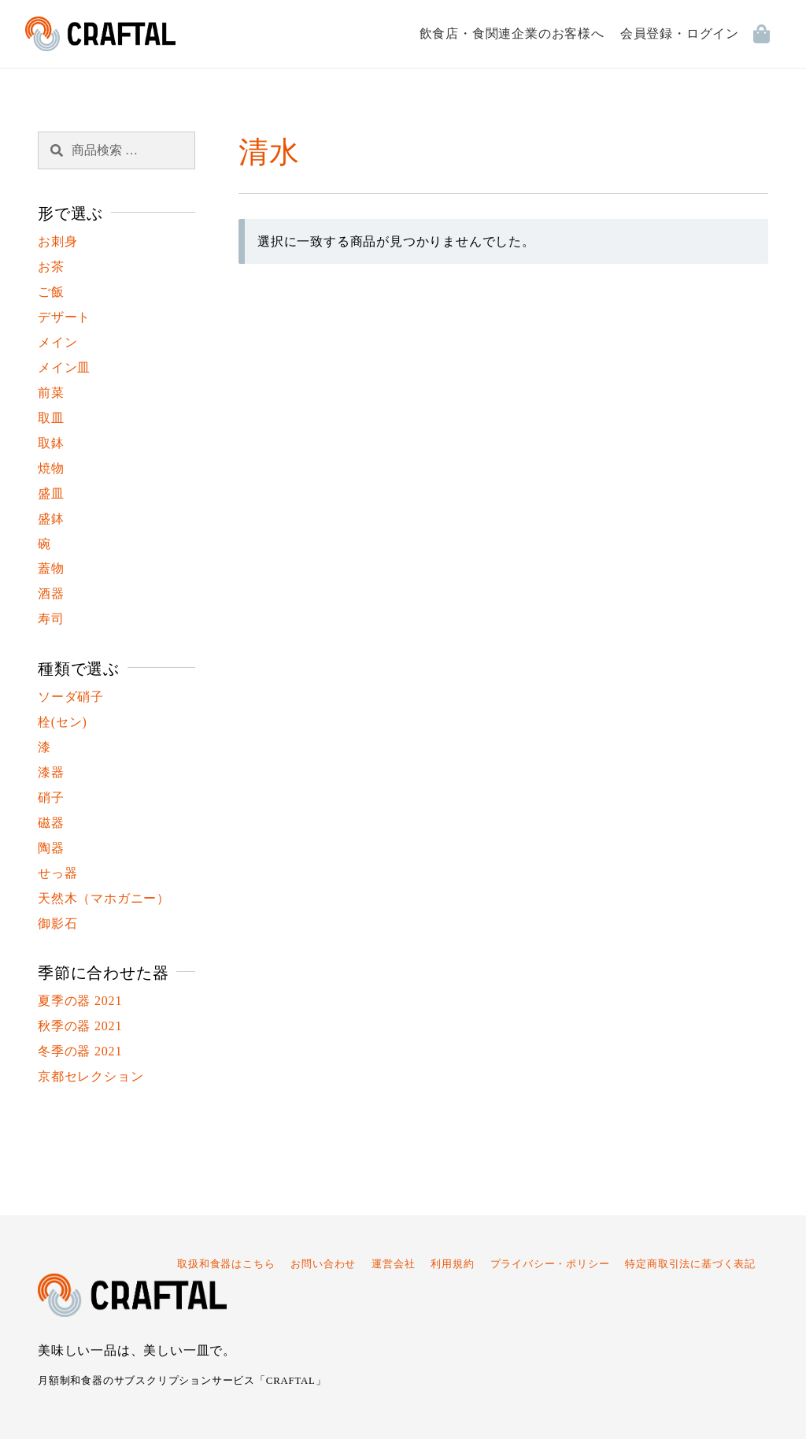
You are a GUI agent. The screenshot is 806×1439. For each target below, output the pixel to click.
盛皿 (51, 493)
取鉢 (51, 443)
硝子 (51, 797)
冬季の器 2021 (80, 1051)
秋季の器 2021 (80, 1026)
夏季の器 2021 (80, 1000)
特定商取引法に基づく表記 (690, 1264)
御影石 (57, 923)
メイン (57, 342)
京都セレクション (90, 1076)
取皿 (51, 418)
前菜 (51, 392)
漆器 (51, 772)
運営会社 (393, 1264)
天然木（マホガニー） (104, 898)
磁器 (51, 822)
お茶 (51, 266)
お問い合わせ (323, 1264)
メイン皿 (64, 367)
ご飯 (51, 292)
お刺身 (57, 241)
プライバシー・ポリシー (550, 1264)
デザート (64, 317)
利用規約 (452, 1264)
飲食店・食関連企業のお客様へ (512, 33)
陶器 (51, 848)
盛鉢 (51, 518)
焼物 (51, 468)
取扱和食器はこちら (226, 1264)
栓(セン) (62, 722)
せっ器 (57, 873)
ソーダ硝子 (71, 696)
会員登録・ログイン (679, 33)
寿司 (51, 618)
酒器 (51, 593)
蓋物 (51, 568)
